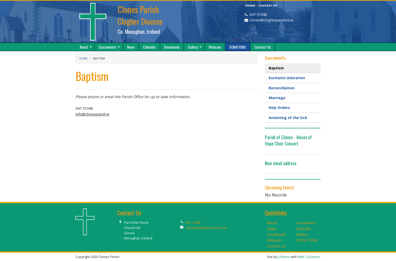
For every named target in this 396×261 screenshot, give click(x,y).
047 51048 (258, 14)
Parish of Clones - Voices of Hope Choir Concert (288, 140)
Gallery (301, 234)
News (271, 228)
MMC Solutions (309, 256)
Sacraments (306, 222)
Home (250, 5)
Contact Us (267, 5)
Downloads (276, 234)
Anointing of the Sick (288, 117)
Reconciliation (281, 87)
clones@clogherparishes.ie (271, 20)
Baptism (276, 68)
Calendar (303, 228)
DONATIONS (307, 240)
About (272, 222)
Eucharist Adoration (287, 77)
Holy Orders (279, 107)
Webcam (274, 240)
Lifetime (284, 256)
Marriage (277, 97)
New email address (280, 163)
